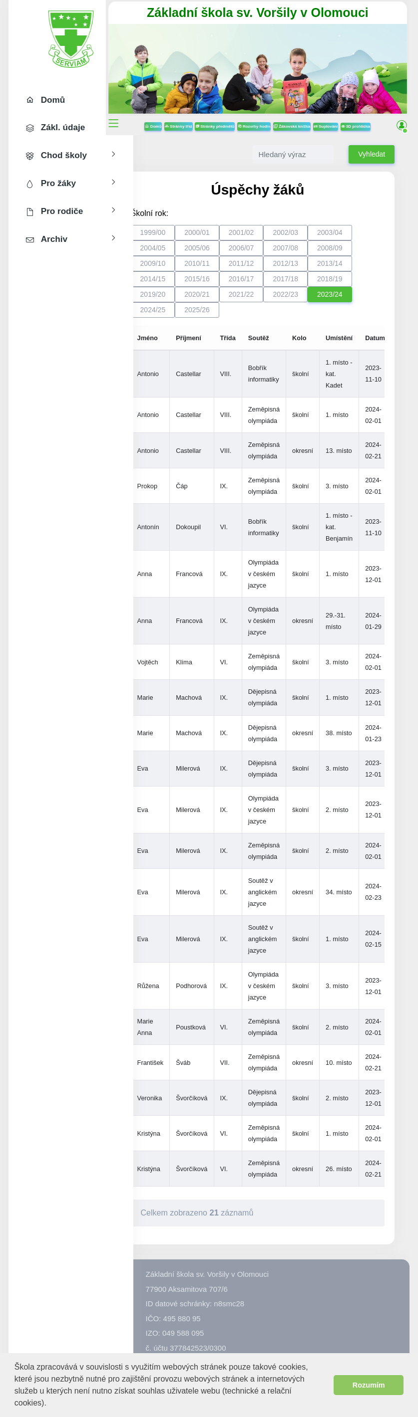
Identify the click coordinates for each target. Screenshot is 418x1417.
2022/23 (313, 299)
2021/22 (269, 299)
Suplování (356, 117)
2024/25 (180, 315)
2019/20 (180, 299)
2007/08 (313, 253)
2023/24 (357, 299)
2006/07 (269, 253)
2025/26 (224, 315)
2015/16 (224, 284)
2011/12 (269, 268)
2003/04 (357, 237)
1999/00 (180, 237)
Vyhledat (371, 160)
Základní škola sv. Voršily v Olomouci (272, 12)
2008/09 (357, 253)
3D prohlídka (271, 132)
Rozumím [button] (369, 1385)
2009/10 (180, 268)
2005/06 (224, 253)
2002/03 (313, 237)
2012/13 (313, 268)
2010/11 (224, 268)
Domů (183, 117)
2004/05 (180, 253)
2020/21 (224, 299)
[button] (50, 1404)
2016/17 (269, 284)
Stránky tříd (208, 117)
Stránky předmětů (244, 117)
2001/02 (269, 237)
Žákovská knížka (322, 117)
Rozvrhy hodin (284, 117)
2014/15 (180, 284)
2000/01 (224, 237)
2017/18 (313, 284)
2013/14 (357, 268)
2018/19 (357, 284)
